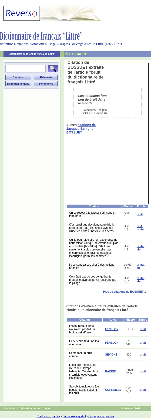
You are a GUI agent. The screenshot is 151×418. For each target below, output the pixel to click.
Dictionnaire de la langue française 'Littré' (32, 54)
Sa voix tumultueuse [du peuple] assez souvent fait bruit (84, 390)
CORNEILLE (113, 389)
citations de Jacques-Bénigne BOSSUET (81, 128)
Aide (37, 408)
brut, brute (140, 228)
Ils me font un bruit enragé (80, 354)
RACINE (110, 371)
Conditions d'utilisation (17, 408)
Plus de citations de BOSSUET (123, 291)
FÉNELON (111, 329)
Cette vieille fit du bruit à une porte (84, 342)
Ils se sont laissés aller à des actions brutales (91, 266)
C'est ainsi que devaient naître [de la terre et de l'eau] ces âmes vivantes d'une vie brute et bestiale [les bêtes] (91, 228)
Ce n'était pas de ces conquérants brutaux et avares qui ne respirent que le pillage (92, 280)
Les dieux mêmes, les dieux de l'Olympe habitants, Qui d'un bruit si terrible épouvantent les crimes (83, 371)
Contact (46, 408)
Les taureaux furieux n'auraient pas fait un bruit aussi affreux (82, 329)
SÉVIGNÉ (111, 354)
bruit (140, 214)
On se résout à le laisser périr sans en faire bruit (92, 214)
